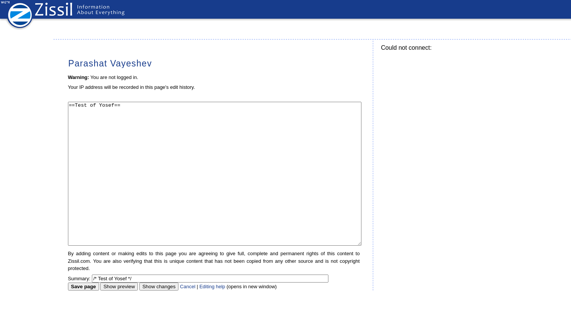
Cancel (187, 315)
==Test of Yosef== (214, 188)
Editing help (212, 315)
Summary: (79, 307)
